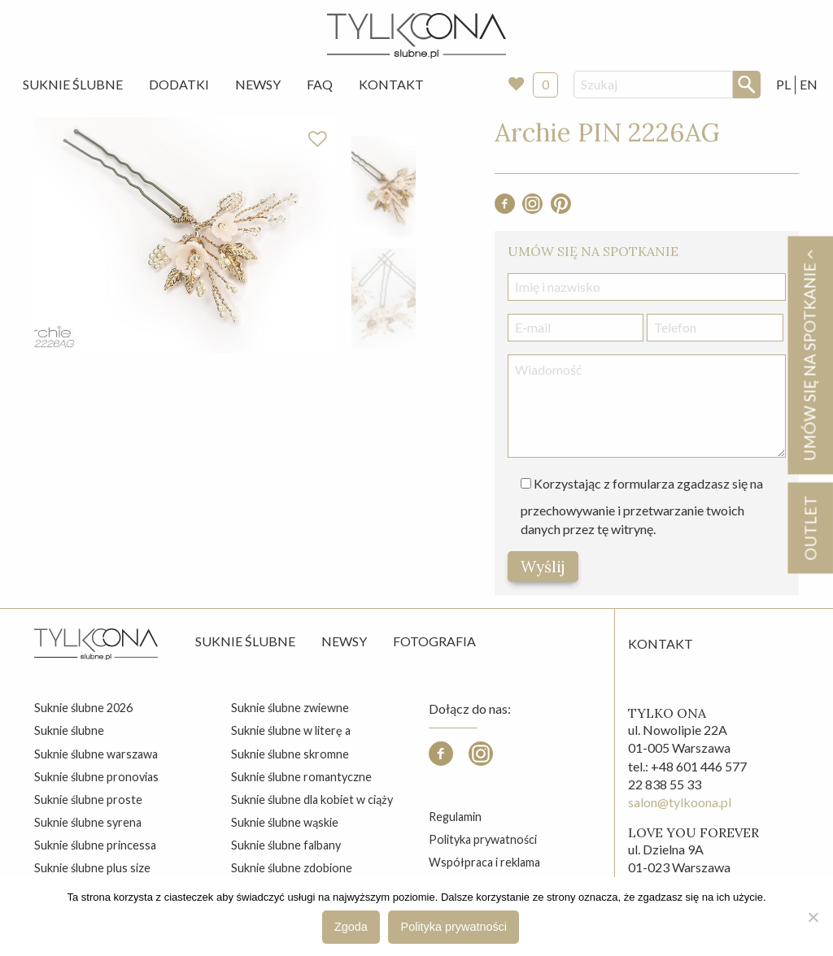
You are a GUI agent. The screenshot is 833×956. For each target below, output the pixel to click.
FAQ (320, 84)
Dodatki (179, 84)
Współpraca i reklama (484, 862)
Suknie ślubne (245, 641)
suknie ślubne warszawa (96, 754)
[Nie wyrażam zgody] (813, 917)
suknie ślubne (69, 730)
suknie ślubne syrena (88, 822)
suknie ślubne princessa (95, 845)
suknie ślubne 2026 (83, 708)
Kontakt (391, 84)
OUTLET (809, 527)
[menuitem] (73, 84)
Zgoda (351, 926)
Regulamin (455, 816)
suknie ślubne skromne (290, 754)
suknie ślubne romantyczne (301, 777)
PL (783, 84)
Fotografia (434, 641)
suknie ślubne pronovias (96, 777)
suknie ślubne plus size (92, 868)
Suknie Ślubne (73, 84)
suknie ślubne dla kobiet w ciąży (312, 799)
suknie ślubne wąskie (284, 822)
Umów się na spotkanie (809, 355)
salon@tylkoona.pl (679, 802)
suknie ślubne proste (88, 799)
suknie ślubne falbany (286, 845)
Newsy (258, 84)
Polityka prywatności (483, 839)
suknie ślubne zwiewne (290, 708)
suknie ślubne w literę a (291, 730)
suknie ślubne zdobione (291, 868)
